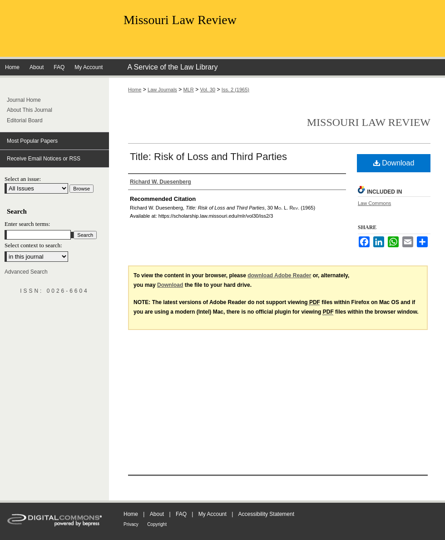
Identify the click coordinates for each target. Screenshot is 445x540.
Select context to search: (33, 245)
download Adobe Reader (279, 275)
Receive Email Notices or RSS (43, 158)
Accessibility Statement (266, 514)
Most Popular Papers (32, 141)
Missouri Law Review (180, 20)
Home (134, 89)
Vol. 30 (208, 89)
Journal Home (24, 100)
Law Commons (374, 203)
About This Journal (29, 110)
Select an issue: (23, 178)
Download (394, 163)
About (157, 514)
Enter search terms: (27, 223)
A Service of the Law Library (172, 67)
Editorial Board (25, 120)
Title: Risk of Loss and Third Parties (208, 156)
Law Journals (162, 89)
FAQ (181, 514)
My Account (212, 514)
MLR (188, 89)
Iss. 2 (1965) (235, 89)
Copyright (157, 524)
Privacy (131, 524)
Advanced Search (26, 272)
